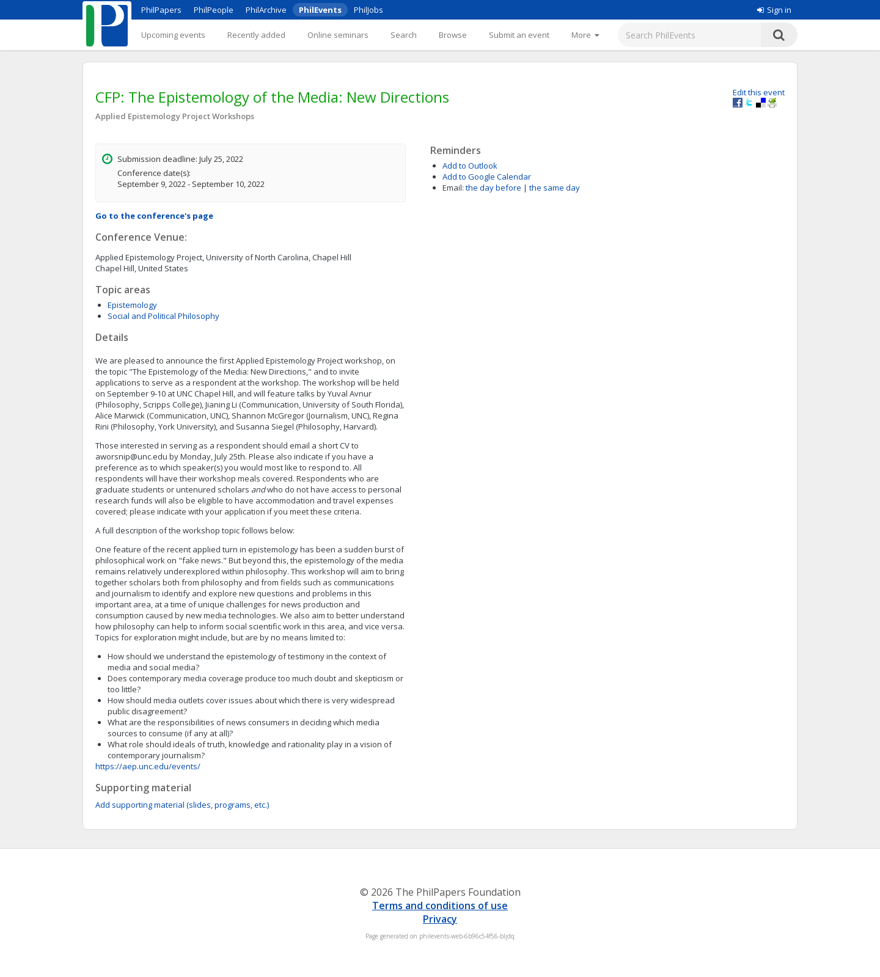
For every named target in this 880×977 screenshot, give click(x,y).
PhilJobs (368, 9)
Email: (453, 187)
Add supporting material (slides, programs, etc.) (182, 804)
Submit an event (519, 34)
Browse (453, 34)
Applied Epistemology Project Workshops (174, 116)
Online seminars (338, 34)
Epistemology (132, 304)
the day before (493, 187)
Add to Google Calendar (486, 176)
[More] (585, 34)
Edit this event (759, 92)
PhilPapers (161, 9)
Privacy (440, 919)
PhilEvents (320, 9)
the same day (554, 187)
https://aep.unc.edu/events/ (147, 766)
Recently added (256, 34)
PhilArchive (266, 9)
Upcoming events (173, 34)
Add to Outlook (469, 165)
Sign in (774, 9)
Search (404, 34)
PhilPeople (213, 9)
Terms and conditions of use (440, 905)
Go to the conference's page (154, 215)
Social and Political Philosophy (163, 315)
